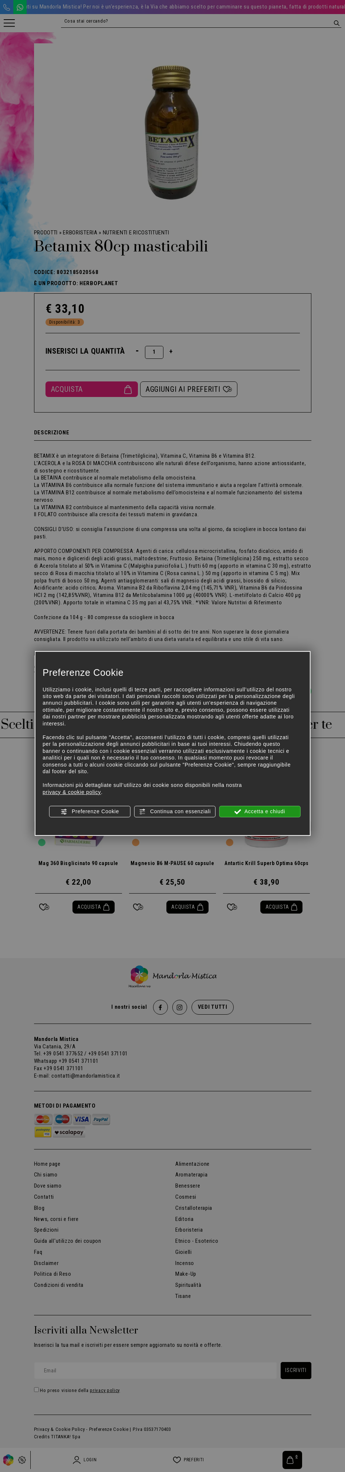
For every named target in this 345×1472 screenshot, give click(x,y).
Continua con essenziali (175, 811)
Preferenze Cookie (89, 811)
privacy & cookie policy (72, 792)
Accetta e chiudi (259, 811)
